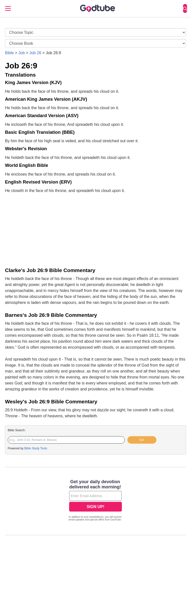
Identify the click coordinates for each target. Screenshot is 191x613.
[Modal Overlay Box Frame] (95, 501)
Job (21, 53)
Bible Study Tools (35, 448)
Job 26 (35, 53)
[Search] (185, 8)
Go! (142, 440)
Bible (9, 53)
